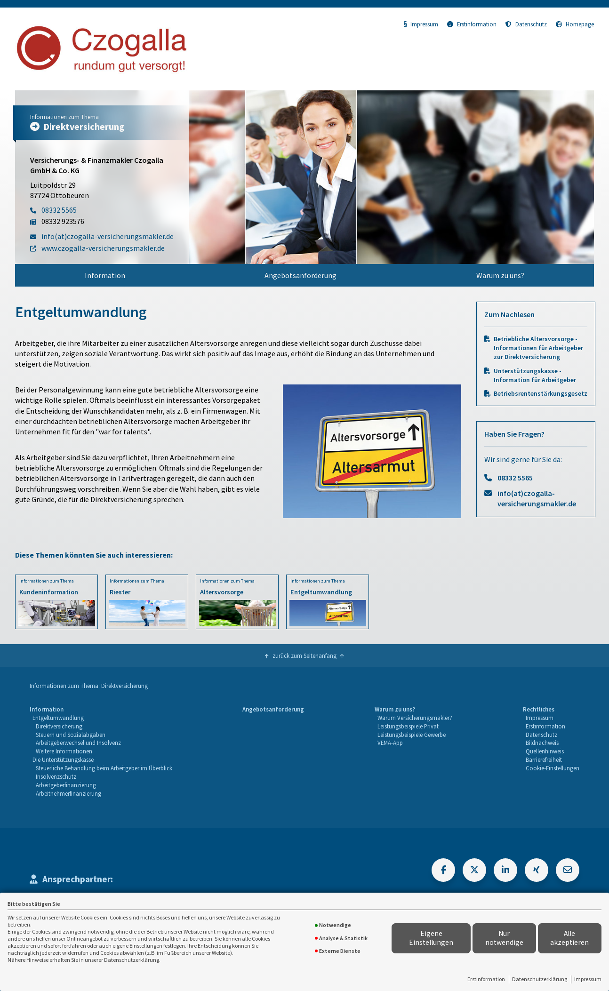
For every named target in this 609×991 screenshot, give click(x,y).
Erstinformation (486, 979)
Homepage (575, 24)
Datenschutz (526, 24)
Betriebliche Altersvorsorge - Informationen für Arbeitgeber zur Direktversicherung (538, 348)
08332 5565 (515, 477)
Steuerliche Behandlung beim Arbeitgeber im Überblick (104, 768)
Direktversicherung (59, 726)
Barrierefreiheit (544, 759)
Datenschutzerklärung (539, 979)
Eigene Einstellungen (431, 938)
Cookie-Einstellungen (552, 768)
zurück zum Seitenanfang (304, 655)
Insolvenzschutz (56, 776)
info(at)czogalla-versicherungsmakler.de (536, 498)
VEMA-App (390, 742)
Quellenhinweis (545, 751)
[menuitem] (105, 275)
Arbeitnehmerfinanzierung (68, 793)
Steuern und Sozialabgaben (70, 734)
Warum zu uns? (500, 275)
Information (105, 275)
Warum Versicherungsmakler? (414, 717)
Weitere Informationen (64, 751)
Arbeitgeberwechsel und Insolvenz (78, 742)
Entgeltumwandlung (58, 717)
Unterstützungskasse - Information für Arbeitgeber (535, 375)
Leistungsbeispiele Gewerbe (411, 734)
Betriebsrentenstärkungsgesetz (540, 394)
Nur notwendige (504, 938)
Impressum (587, 979)
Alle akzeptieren (569, 938)
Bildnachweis (542, 742)
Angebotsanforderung (300, 275)
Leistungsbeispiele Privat (408, 726)
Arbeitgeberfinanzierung (66, 785)
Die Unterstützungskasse (63, 759)
